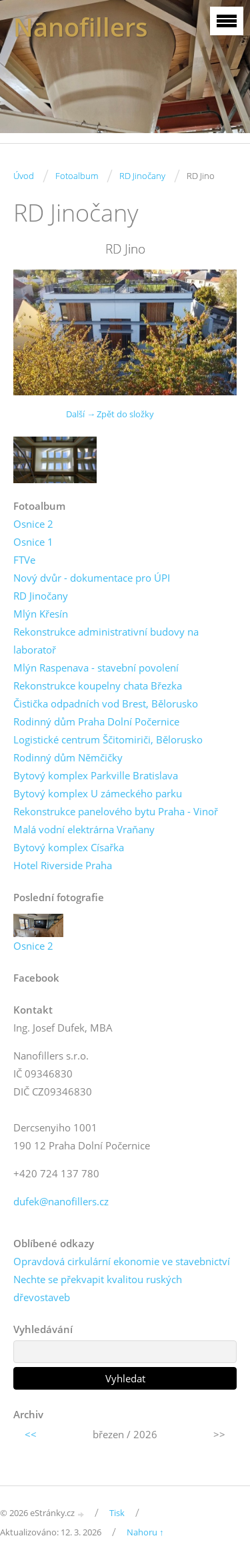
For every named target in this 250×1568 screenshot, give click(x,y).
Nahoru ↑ (145, 1532)
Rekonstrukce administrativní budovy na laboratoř (106, 640)
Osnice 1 (33, 541)
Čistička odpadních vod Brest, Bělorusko (105, 703)
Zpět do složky (125, 414)
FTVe (24, 559)
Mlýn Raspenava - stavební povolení (96, 667)
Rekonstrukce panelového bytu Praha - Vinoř (115, 811)
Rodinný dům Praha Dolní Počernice (96, 721)
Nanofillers (80, 27)
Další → (80, 414)
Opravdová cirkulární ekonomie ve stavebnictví (121, 1261)
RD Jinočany (142, 176)
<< (31, 1434)
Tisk (117, 1513)
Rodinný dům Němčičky (68, 757)
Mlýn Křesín (40, 613)
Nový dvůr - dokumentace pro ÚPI (91, 577)
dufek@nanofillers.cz (61, 1201)
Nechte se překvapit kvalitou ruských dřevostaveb (97, 1288)
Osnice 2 (33, 523)
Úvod (23, 176)
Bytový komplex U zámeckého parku (97, 793)
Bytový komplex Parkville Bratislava (95, 775)
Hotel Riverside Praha (62, 865)
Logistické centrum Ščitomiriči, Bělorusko (108, 739)
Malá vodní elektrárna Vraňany (84, 829)
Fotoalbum (76, 176)
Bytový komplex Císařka (68, 847)
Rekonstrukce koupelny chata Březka (97, 685)
